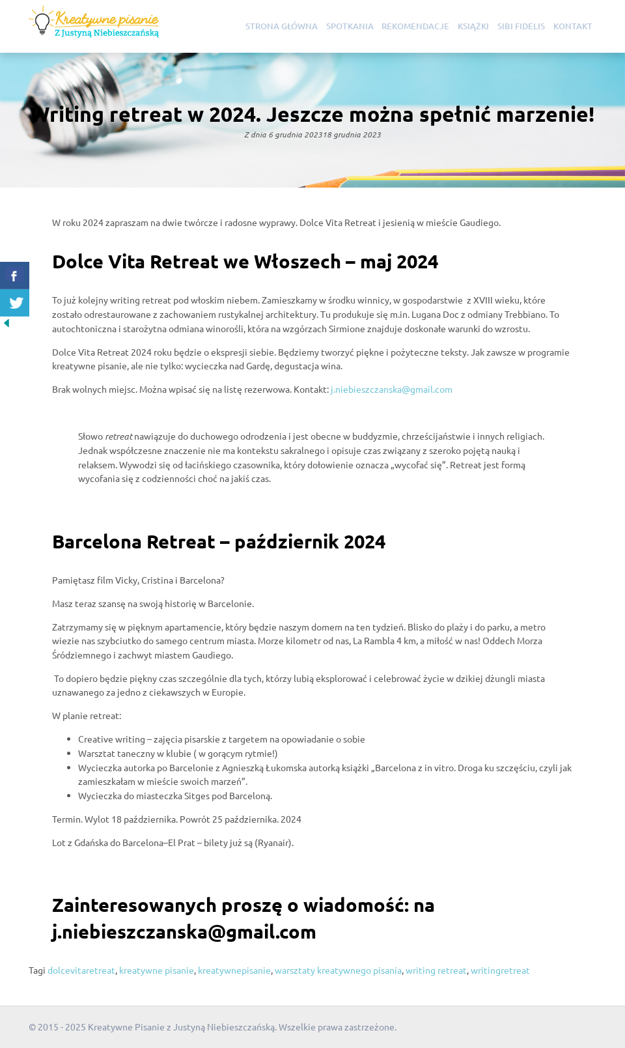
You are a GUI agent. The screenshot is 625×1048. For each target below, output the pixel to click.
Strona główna (281, 26)
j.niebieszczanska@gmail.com (391, 389)
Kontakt (572, 26)
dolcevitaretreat (81, 970)
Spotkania (350, 26)
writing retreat (436, 970)
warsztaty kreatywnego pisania (338, 970)
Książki (473, 26)
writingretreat (500, 970)
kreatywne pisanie (156, 970)
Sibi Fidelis (521, 26)
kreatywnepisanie (234, 970)
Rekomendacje (415, 26)
